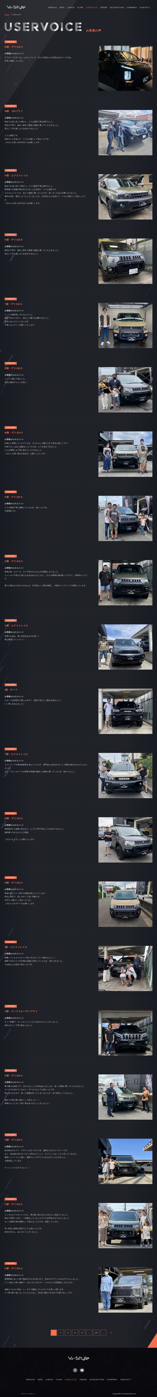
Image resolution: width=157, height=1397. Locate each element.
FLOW (80, 7)
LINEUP (71, 7)
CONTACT (145, 7)
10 (96, 1333)
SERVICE (52, 7)
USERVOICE (92, 7)
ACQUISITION (117, 7)
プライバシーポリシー (28, 1394)
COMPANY (131, 7)
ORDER (103, 7)
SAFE (62, 7)
